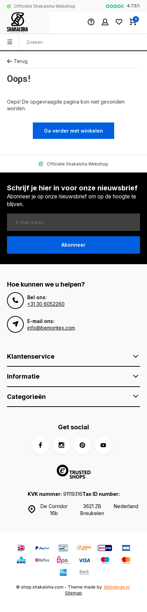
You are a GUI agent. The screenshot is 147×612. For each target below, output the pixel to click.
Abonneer (73, 245)
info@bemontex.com (51, 328)
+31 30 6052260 (46, 304)
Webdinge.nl (117, 587)
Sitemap (73, 593)
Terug (17, 61)
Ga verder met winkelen (73, 131)
